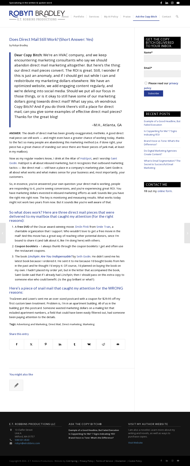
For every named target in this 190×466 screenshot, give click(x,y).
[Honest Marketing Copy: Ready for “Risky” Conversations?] (3, 233)
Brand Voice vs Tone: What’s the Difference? (91, 437)
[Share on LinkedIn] (60, 344)
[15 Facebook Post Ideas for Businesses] (187, 233)
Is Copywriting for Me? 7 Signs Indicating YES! (92, 433)
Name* (162, 56)
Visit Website (135, 442)
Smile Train (103, 226)
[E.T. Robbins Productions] (37, 16)
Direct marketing (71, 324)
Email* (162, 71)
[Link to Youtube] (178, 3)
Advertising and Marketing (32, 324)
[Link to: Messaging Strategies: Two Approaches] (16, 385)
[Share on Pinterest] (46, 344)
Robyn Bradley (20, 45)
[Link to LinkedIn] (166, 3)
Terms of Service (104, 461)
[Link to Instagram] (172, 3)
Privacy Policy (87, 461)
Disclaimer (120, 461)
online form (165, 191)
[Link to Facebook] (161, 3)
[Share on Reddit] (103, 344)
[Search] (177, 16)
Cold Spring (71, 461)
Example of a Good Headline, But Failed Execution (94, 430)
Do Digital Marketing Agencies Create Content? (160, 152)
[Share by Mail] (118, 344)
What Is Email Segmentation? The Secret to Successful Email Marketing (162, 164)
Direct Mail (55, 324)
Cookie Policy (135, 461)
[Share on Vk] (89, 344)
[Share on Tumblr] (74, 344)
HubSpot (85, 158)
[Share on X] (31, 344)
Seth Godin (84, 256)
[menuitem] (65, 16)
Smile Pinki (82, 226)
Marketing (88, 324)
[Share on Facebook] (16, 344)
